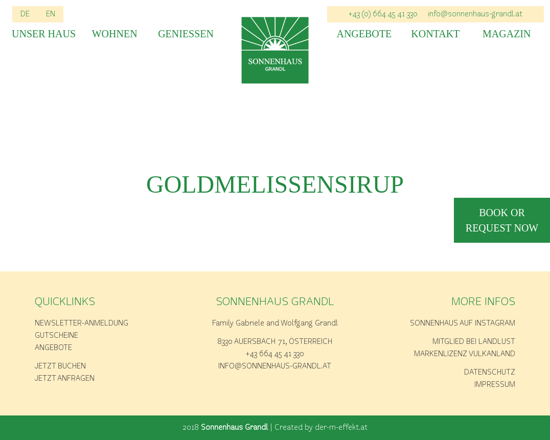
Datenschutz (489, 372)
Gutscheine (56, 336)
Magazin (507, 34)
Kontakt (435, 34)
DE (25, 14)
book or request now (502, 220)
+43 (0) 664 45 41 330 (383, 14)
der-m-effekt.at (341, 428)
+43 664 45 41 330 (275, 354)
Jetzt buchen (60, 366)
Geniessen (186, 34)
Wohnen (115, 34)
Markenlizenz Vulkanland (464, 354)
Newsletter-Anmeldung (81, 323)
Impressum (494, 385)
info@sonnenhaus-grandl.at (475, 14)
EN (50, 14)
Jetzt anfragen (65, 379)
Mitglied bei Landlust (473, 342)
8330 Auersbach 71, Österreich (274, 342)
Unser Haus (43, 34)
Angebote (364, 34)
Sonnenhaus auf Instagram (462, 323)
